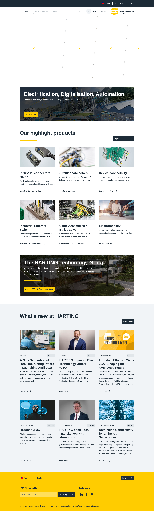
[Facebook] (86, 494)
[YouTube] (92, 494)
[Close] (131, 3)
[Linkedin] (81, 494)
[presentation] (119, 3)
